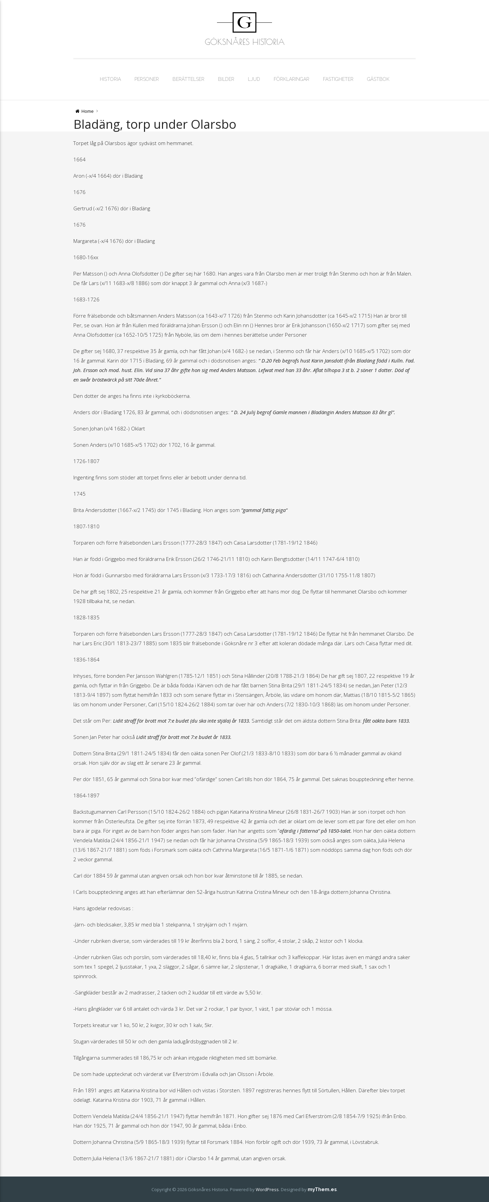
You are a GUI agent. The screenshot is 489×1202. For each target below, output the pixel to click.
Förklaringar (291, 79)
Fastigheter (338, 79)
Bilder (226, 79)
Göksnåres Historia (245, 42)
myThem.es (322, 1189)
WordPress (267, 1189)
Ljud (254, 79)
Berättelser (188, 79)
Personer (146, 79)
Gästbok (378, 79)
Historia (110, 79)
